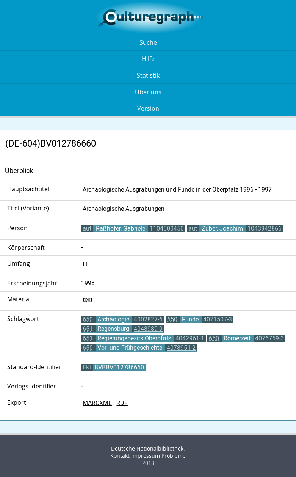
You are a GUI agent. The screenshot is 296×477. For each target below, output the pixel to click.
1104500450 (167, 228)
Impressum (145, 455)
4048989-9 (148, 328)
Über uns (148, 92)
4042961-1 (189, 338)
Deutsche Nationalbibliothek (147, 448)
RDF (122, 403)
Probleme (173, 455)
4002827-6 (148, 319)
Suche (148, 42)
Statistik (148, 75)
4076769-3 (269, 338)
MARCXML (97, 403)
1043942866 (264, 228)
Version (148, 108)
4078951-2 (181, 347)
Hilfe (148, 59)
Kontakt (120, 455)
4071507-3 (217, 319)
